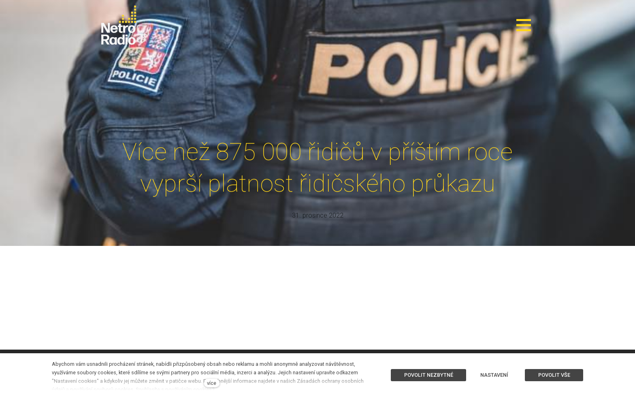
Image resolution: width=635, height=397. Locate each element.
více (211, 383)
